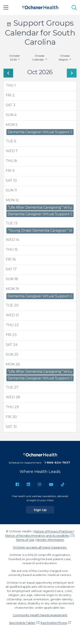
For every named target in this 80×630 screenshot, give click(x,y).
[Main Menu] (6, 7)
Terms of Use (25, 539)
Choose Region (64, 57)
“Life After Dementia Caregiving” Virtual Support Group (40, 207)
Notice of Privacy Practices (53, 531)
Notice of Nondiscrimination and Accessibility (37, 535)
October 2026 (14, 57)
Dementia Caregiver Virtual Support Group (40, 132)
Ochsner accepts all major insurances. (40, 547)
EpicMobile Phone (54, 622)
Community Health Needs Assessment (40, 615)
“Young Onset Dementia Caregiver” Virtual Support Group (40, 230)
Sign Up (44, 510)
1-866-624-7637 (57, 462)
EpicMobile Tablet (22, 622)
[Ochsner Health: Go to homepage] (40, 7)
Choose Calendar (38, 57)
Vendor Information (50, 539)
